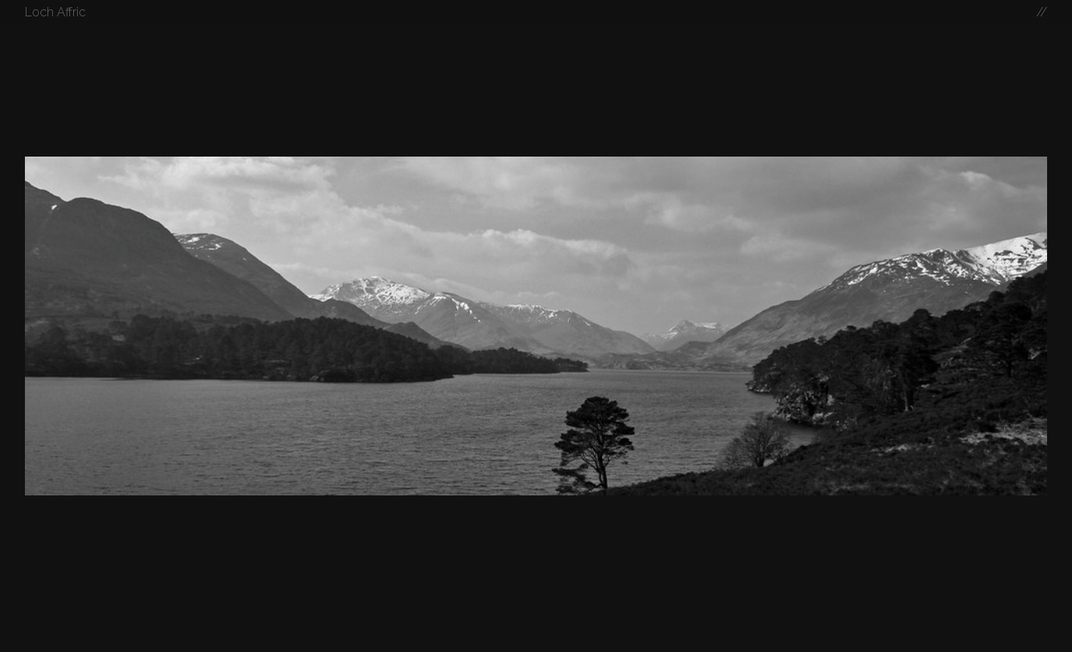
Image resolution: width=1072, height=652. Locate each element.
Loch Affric (55, 12)
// (1041, 12)
